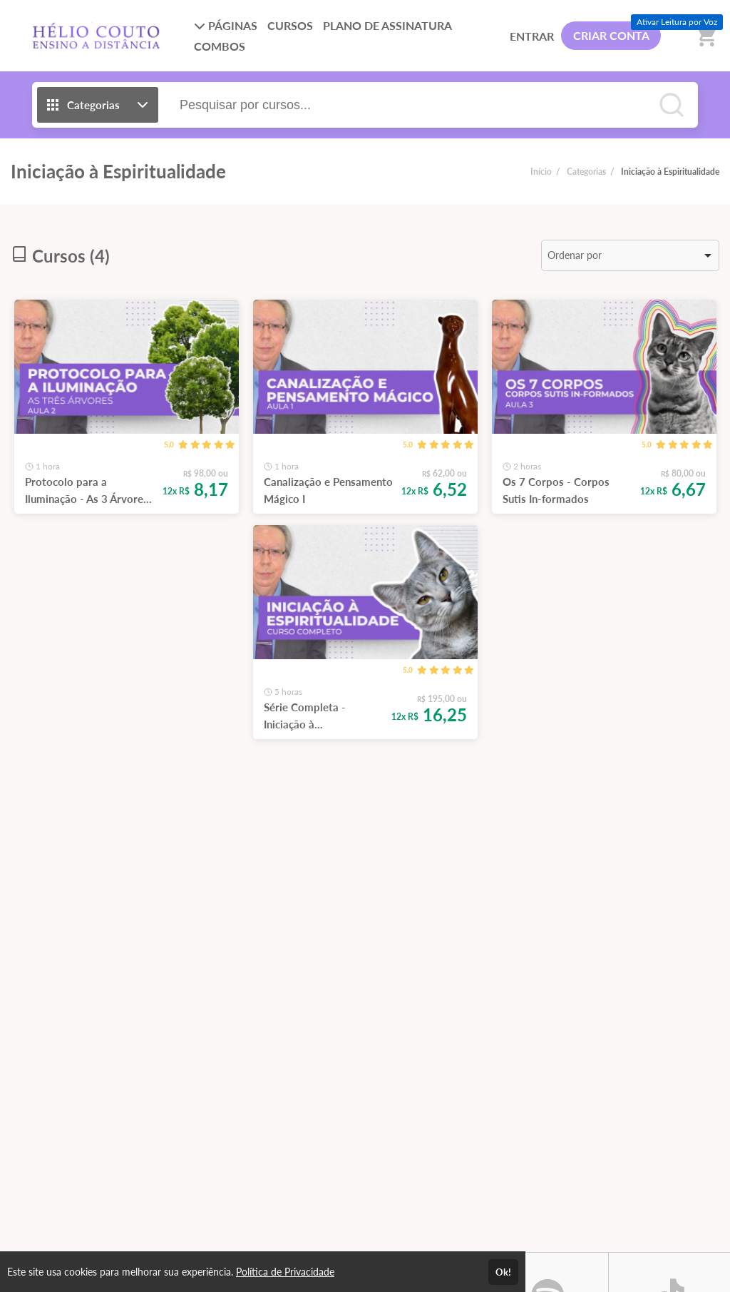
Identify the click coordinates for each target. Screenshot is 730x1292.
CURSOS (290, 25)
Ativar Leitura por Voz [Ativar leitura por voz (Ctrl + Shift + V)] (677, 21)
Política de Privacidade (285, 1272)
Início (541, 171)
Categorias (586, 171)
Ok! (503, 1272)
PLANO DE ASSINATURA (387, 25)
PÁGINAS (225, 25)
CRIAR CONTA (611, 35)
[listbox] (630, 255)
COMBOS (219, 46)
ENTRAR (532, 36)
